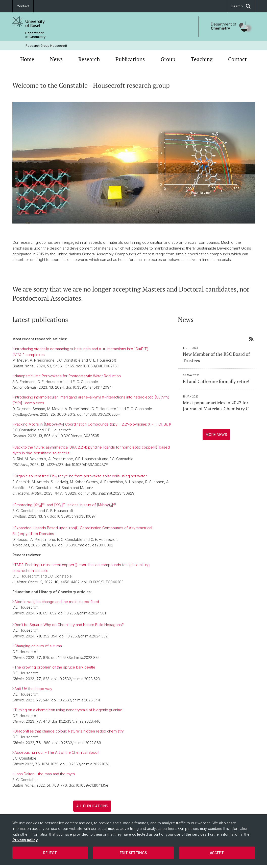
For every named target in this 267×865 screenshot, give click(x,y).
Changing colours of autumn (38, 646)
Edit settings (133, 853)
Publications (130, 59)
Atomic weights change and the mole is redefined (56, 602)
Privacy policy (25, 840)
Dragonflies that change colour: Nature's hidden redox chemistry (69, 731)
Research (89, 59)
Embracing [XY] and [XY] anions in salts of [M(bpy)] (65, 505)
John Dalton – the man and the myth (44, 774)
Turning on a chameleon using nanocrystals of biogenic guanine (68, 710)
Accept (217, 853)
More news (216, 434)
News (56, 59)
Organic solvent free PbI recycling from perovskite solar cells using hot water (80, 476)
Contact (23, 6)
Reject (50, 853)
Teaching (201, 59)
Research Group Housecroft (46, 46)
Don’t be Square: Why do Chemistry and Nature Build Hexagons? (69, 625)
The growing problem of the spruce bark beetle (54, 667)
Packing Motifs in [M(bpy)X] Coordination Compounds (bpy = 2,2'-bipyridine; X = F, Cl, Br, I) (92, 424)
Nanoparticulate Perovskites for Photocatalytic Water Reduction (67, 376)
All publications (92, 806)
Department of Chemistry (35, 35)
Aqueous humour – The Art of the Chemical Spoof (56, 752)
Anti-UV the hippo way (33, 688)
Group (168, 59)
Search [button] (241, 6)
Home (27, 59)
